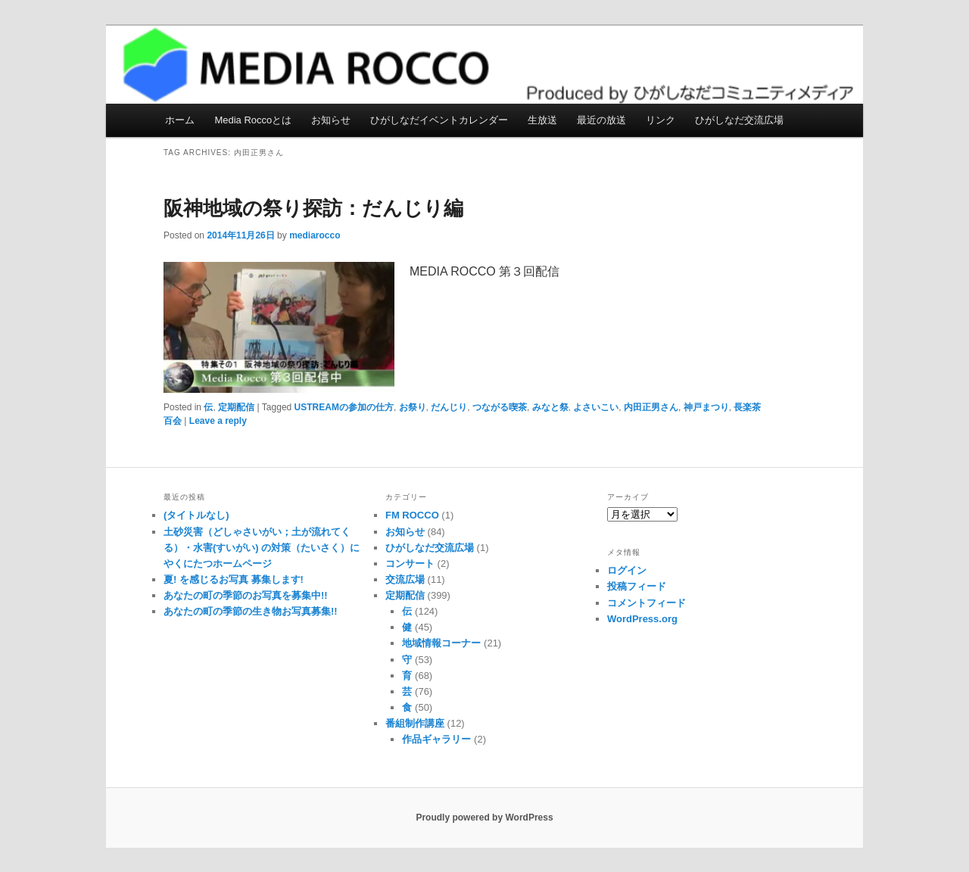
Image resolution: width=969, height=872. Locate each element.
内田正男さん (651, 407)
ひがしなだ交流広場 (739, 120)
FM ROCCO (412, 515)
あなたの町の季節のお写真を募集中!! (246, 595)
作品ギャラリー (436, 739)
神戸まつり (706, 407)
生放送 (542, 120)
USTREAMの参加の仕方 (344, 407)
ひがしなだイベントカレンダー (439, 120)
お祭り (412, 407)
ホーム (180, 120)
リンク (660, 120)
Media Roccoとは (252, 120)
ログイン (627, 570)
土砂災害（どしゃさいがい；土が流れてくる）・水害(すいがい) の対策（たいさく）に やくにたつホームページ (262, 547)
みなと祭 (550, 407)
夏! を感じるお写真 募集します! (234, 579)
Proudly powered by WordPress (484, 817)
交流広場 (405, 579)
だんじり (449, 407)
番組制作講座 (414, 723)
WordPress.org (642, 618)
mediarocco (314, 235)
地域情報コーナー (441, 643)
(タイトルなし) (196, 515)
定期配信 (236, 407)
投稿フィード (636, 586)
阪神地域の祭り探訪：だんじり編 (313, 208)
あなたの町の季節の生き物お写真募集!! (251, 611)
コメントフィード (646, 603)
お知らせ (331, 120)
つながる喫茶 (499, 407)
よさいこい (595, 407)
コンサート (410, 563)
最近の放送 (601, 120)
